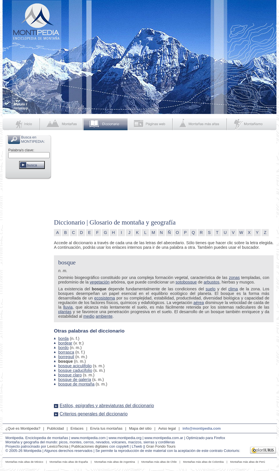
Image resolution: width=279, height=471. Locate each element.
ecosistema (104, 298)
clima (233, 289)
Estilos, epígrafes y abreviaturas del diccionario (107, 405)
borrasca (66, 352)
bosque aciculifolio (75, 366)
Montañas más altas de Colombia (203, 461)
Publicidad (55, 428)
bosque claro (70, 375)
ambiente (104, 316)
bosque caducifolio (75, 370)
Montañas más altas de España (69, 461)
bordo (63, 347)
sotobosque (186, 282)
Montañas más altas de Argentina (114, 461)
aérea (198, 302)
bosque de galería (74, 379)
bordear (65, 343)
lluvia (68, 307)
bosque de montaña (76, 384)
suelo (210, 289)
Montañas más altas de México (24, 461)
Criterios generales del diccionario (94, 413)
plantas (64, 311)
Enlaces (77, 428)
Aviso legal (167, 428)
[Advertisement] (28, 266)
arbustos (211, 282)
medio (88, 316)
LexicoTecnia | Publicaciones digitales (77, 446)
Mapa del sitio (140, 428)
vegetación (100, 282)
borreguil (66, 356)
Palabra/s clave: (21, 150)
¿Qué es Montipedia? (22, 428)
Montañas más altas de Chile (159, 461)
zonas (234, 277)
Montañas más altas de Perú (247, 461)
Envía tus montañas (106, 428)
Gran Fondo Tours (160, 446)
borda (63, 338)
